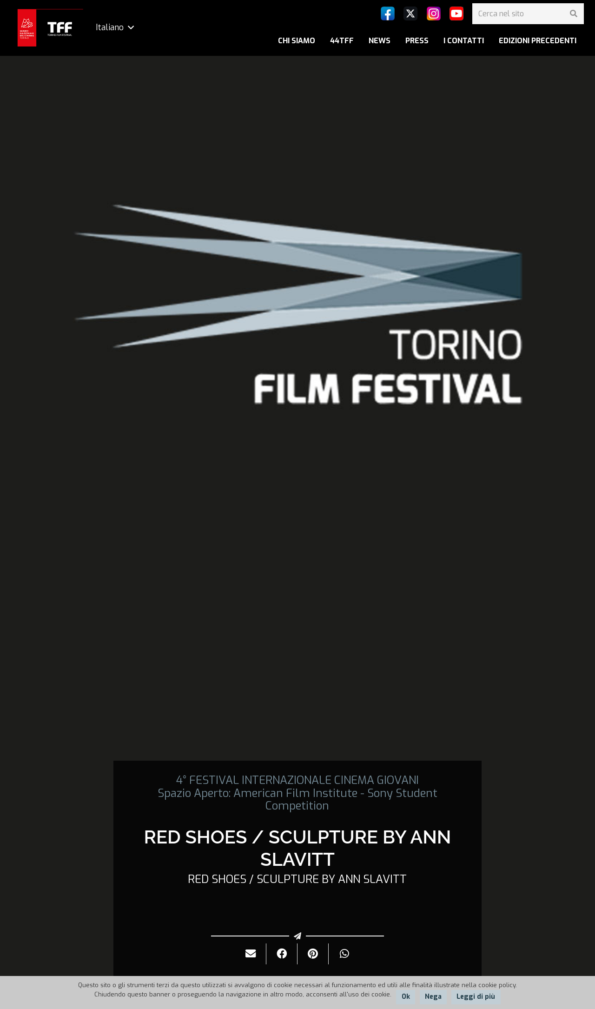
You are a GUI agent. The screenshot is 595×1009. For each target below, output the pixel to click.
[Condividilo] (282, 953)
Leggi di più (475, 996)
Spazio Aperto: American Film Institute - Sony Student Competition (297, 799)
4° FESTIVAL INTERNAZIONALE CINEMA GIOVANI (297, 780)
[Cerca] (573, 13)
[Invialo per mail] (250, 953)
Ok (406, 996)
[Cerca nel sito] (528, 13)
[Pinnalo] (313, 953)
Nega (433, 996)
